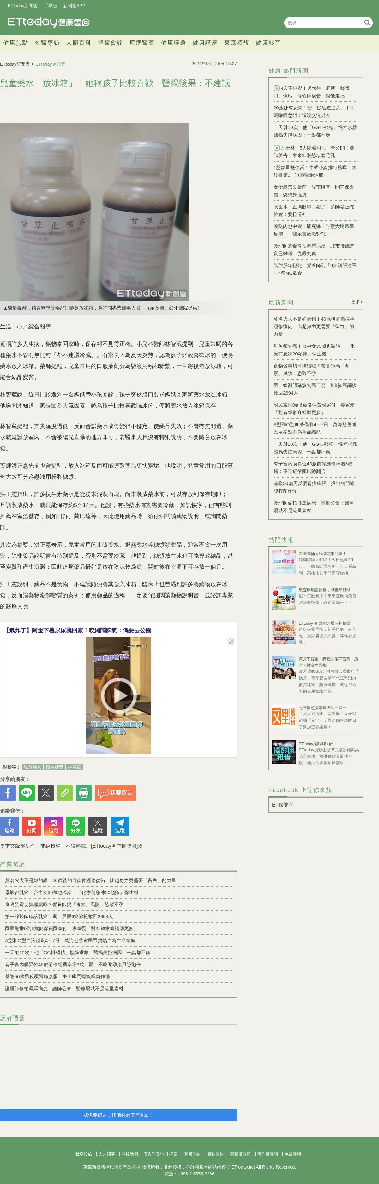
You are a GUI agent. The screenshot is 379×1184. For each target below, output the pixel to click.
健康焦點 (15, 43)
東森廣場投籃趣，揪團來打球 (324, 589)
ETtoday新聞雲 (23, 5)
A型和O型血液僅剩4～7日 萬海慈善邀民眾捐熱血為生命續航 (70, 940)
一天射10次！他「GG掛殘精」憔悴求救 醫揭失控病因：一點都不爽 (77, 952)
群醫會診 (110, 43)
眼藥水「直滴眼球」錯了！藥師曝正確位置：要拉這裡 (314, 210)
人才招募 (107, 1154)
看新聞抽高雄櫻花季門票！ (322, 553)
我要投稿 (83, 1154)
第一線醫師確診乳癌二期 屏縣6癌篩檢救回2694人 (59, 916)
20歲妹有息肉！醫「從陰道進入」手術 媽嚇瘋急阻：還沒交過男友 (316, 111)
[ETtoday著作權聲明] (114, 846)
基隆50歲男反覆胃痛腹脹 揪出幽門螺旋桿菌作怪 (57, 976)
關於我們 (130, 1154)
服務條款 (215, 1154)
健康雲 (49, 22)
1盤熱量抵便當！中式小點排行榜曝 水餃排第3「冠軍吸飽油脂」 (315, 171)
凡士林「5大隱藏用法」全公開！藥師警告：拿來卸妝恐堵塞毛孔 (314, 151)
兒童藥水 (32, 767)
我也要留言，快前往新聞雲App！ (118, 1115)
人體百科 (79, 43)
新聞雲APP (74, 5)
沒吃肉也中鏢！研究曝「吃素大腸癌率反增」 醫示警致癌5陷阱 (314, 230)
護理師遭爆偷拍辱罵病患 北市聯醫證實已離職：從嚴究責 (314, 249)
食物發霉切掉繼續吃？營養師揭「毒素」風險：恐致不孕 (64, 904)
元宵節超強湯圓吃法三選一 (322, 707)
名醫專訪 (47, 43)
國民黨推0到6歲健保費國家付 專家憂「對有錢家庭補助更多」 (71, 928)
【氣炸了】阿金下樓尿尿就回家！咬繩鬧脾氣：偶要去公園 (77, 630)
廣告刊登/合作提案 (160, 1154)
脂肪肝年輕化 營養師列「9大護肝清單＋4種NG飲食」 (315, 269)
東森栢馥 (237, 43)
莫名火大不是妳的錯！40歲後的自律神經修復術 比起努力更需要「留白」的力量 (90, 880)
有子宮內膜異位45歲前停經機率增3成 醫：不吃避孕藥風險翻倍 (73, 964)
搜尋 (367, 22)
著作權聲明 (267, 1154)
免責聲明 (293, 1154)
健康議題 (173, 43)
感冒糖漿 (54, 767)
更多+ (357, 301)
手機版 (50, 5)
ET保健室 (282, 804)
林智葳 (74, 767)
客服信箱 (192, 1154)
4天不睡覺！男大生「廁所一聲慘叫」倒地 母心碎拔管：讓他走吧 (312, 91)
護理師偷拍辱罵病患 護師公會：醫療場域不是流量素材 (64, 988)
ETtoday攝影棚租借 (316, 743)
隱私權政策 (240, 1154)
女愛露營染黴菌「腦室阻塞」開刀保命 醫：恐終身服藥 (316, 190)
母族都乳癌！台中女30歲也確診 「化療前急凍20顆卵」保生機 (72, 892)
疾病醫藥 (142, 43)
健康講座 (205, 43)
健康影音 (268, 43)
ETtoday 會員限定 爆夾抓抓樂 (325, 623)
